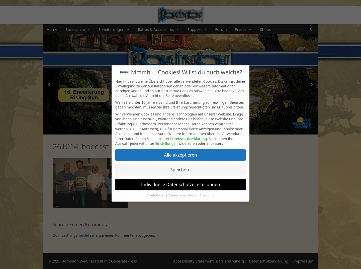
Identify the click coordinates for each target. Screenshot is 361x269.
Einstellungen (166, 138)
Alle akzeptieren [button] (180, 150)
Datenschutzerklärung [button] (182, 190)
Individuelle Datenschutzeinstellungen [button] (180, 179)
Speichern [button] (180, 164)
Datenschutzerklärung (188, 133)
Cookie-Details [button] (156, 190)
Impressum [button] (207, 190)
